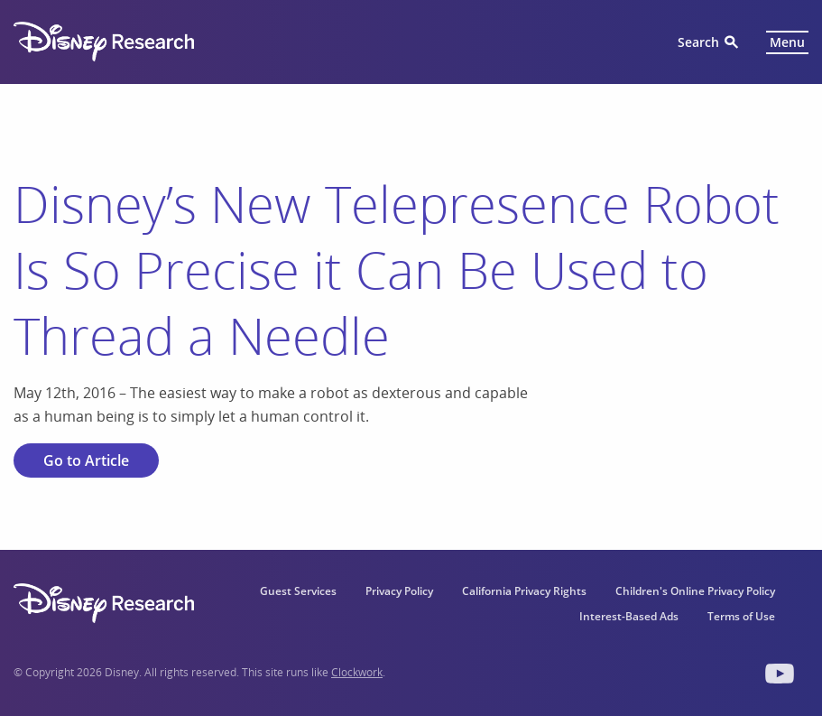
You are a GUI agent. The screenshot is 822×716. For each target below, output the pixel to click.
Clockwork (357, 672)
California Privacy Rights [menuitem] (524, 591)
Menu (787, 42)
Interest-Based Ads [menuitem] (629, 616)
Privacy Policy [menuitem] (399, 591)
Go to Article (86, 460)
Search (698, 42)
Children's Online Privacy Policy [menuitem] (695, 591)
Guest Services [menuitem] (298, 591)
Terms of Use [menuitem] (741, 616)
